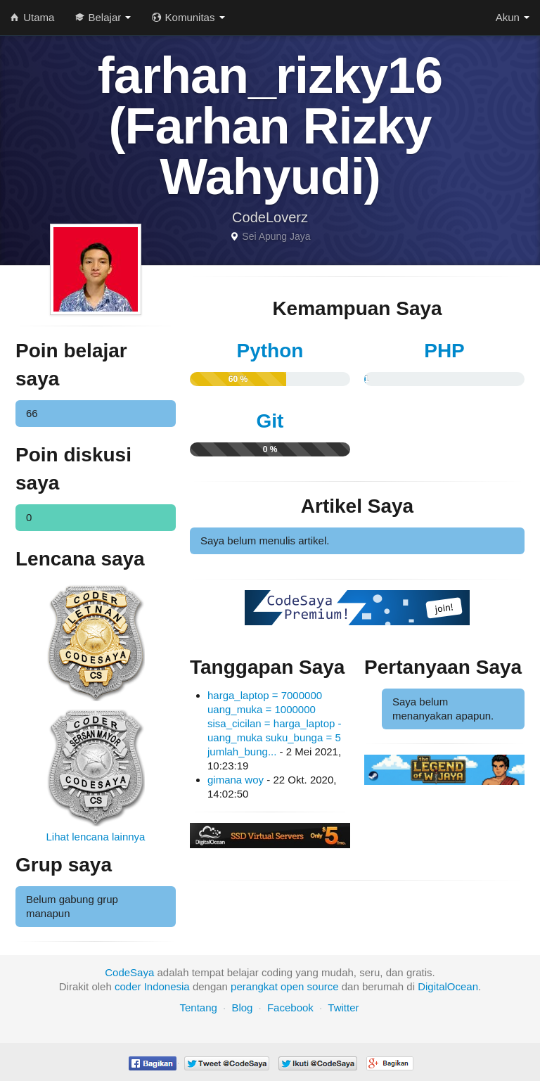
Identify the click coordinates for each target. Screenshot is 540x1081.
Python (270, 351)
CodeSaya (129, 972)
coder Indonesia (152, 986)
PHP (444, 351)
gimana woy (235, 780)
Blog (241, 1007)
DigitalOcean (448, 986)
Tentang (198, 1007)
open (292, 986)
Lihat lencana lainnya (96, 837)
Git (270, 421)
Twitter (343, 1007)
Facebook (290, 1007)
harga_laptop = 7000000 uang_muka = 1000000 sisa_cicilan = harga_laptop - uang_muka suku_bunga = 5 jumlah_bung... (274, 723)
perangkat (254, 986)
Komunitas (188, 17)
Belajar (103, 17)
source (323, 986)
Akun (512, 17)
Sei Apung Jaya (276, 236)
